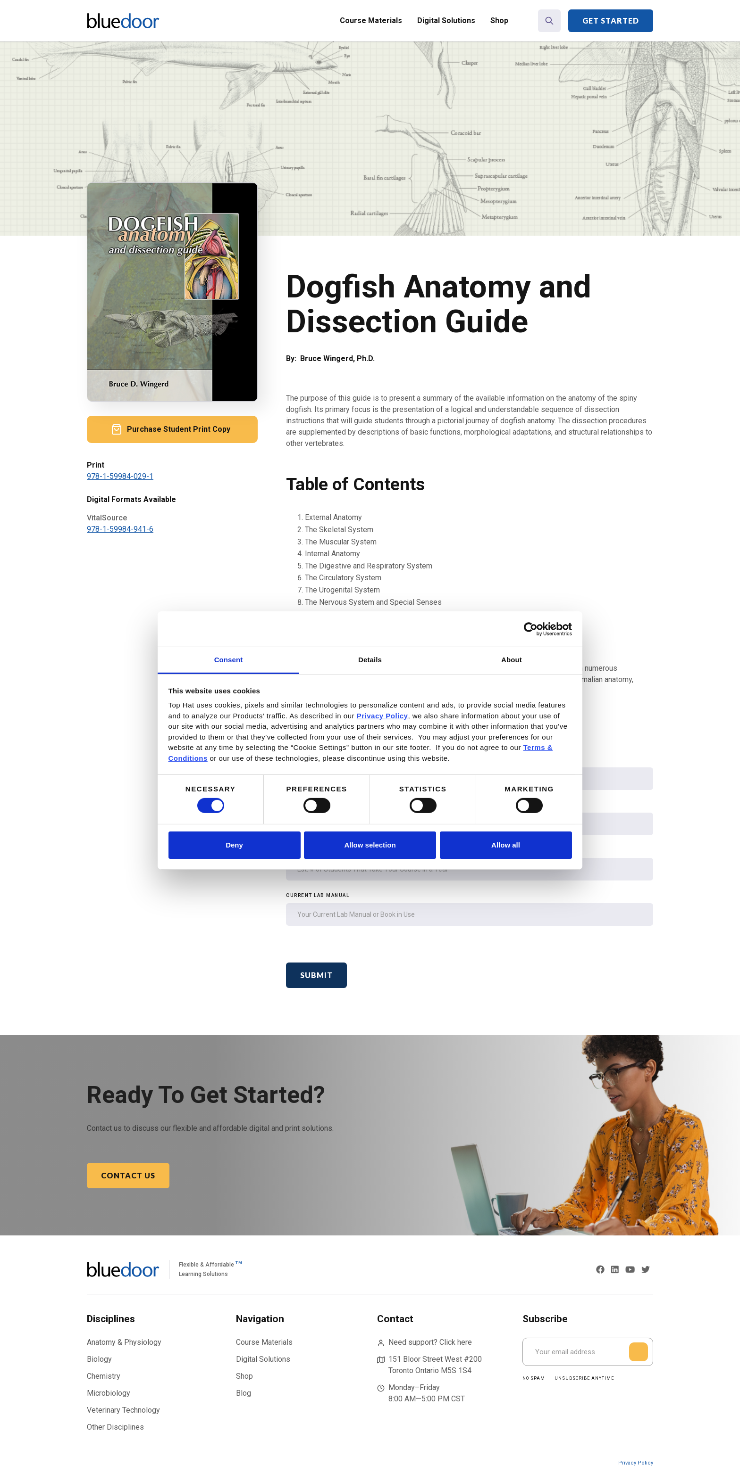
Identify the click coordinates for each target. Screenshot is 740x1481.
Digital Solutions (446, 20)
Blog (243, 1393)
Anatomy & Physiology (124, 1342)
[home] (123, 20)
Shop (499, 20)
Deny (234, 845)
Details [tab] (370, 660)
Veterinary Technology (123, 1410)
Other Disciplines (115, 1427)
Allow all (505, 845)
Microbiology (108, 1393)
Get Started (610, 20)
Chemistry (103, 1376)
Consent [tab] (228, 660)
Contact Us (128, 1175)
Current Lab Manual (317, 895)
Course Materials (371, 20)
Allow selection (369, 845)
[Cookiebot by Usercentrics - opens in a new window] (530, 629)
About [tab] (511, 660)
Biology (99, 1359)
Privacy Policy (635, 1463)
